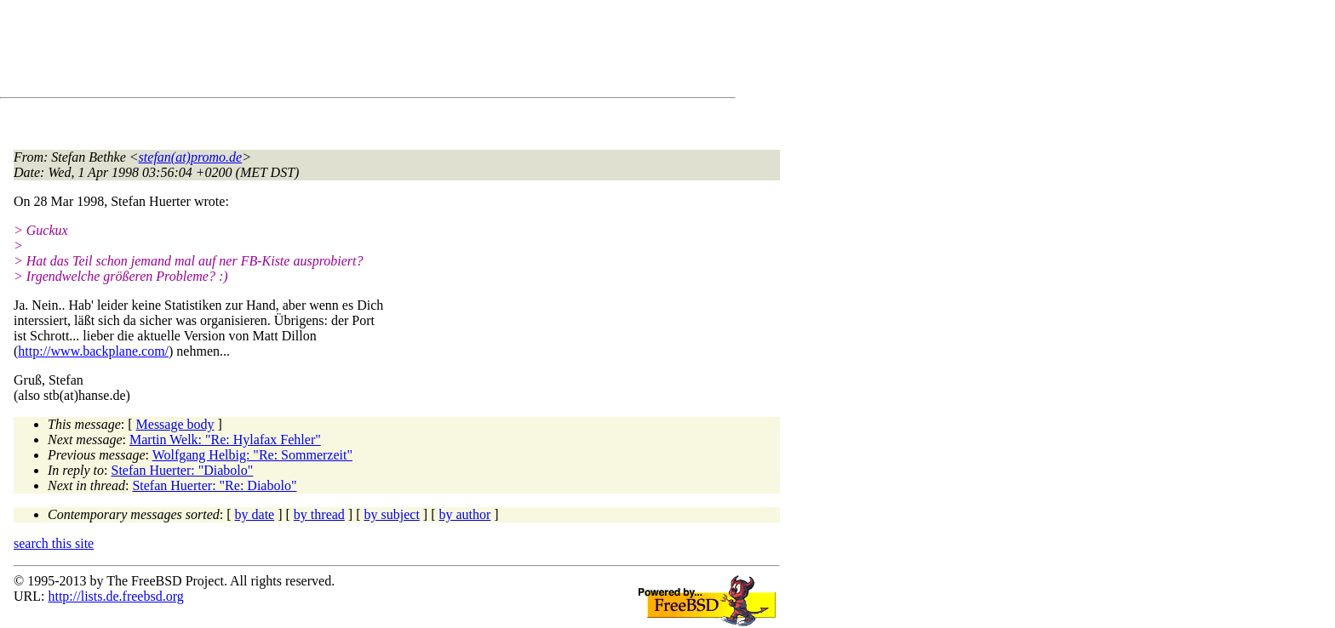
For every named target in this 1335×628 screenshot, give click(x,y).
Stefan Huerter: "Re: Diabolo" (214, 485)
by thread (319, 514)
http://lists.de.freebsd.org (115, 596)
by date (255, 514)
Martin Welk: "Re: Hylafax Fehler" (225, 439)
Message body (175, 424)
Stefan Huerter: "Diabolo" (183, 470)
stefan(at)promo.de (191, 157)
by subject (392, 514)
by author (464, 514)
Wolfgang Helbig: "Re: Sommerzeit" (252, 455)
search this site (54, 543)
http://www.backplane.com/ (93, 351)
